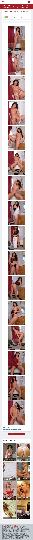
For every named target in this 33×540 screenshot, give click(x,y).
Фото (18, 6)
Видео (13, 6)
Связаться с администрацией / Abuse (9, 525)
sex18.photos (15, 526)
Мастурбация (13, 429)
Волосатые (6, 429)
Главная (4, 6)
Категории (9, 6)
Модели (23, 6)
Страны (27, 6)
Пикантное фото (6, 2)
